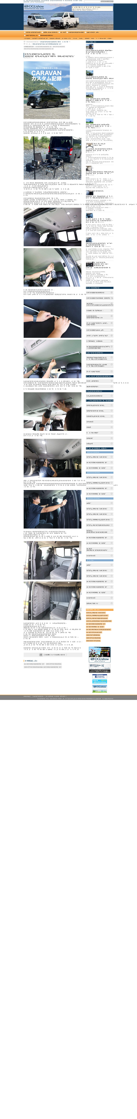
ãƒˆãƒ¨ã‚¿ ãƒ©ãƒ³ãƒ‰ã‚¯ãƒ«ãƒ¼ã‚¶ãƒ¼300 (99, 621)
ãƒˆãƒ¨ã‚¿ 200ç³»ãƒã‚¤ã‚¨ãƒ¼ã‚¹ (96, 612)
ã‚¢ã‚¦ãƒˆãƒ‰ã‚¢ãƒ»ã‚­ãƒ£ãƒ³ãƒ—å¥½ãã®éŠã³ (54, 41)
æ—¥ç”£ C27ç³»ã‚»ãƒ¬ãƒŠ (94, 632)
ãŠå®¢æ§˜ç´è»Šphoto (94, 341)
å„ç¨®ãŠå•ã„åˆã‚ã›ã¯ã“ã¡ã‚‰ (92, 9)
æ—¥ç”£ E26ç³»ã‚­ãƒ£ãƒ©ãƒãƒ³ (44, 46)
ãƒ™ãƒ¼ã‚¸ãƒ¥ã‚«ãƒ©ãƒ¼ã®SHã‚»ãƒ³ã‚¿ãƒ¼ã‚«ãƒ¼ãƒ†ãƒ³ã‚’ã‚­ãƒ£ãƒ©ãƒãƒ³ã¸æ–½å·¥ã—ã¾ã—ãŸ (106, 173)
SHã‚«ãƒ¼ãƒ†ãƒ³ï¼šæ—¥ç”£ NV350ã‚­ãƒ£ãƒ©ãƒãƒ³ (47, 44)
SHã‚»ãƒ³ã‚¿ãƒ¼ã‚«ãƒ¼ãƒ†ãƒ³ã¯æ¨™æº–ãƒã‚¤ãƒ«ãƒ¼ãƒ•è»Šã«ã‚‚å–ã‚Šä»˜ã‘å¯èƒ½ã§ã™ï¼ (99, 245)
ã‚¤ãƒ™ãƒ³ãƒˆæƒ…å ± (32, 35)
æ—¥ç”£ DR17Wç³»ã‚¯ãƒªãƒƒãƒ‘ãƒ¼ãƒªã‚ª (99, 629)
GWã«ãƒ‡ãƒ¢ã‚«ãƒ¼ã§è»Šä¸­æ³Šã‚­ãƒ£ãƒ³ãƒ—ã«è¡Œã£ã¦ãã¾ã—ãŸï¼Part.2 (98, 100)
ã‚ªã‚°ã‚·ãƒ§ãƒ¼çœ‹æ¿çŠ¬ (95, 330)
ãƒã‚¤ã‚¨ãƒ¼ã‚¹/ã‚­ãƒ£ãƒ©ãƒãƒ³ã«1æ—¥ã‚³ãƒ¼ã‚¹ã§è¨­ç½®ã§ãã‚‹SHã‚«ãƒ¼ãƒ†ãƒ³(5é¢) (98, 265)
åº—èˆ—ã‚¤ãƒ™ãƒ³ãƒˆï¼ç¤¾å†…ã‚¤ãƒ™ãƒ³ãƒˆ (97, 323)
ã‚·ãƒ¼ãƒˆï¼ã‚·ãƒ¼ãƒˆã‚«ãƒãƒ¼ (40, 38)
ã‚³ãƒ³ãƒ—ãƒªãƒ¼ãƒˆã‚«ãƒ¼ (33, 32)
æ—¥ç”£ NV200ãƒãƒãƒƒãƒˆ (95, 626)
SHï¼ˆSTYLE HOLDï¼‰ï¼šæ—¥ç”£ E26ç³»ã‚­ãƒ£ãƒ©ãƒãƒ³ (38, 48)
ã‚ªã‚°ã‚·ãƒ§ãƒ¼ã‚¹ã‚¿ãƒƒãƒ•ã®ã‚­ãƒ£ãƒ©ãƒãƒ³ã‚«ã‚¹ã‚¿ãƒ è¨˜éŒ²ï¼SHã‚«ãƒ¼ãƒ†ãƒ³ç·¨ (103, 77)
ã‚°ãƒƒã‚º (110, 38)
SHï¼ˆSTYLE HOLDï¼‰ (59, 46)
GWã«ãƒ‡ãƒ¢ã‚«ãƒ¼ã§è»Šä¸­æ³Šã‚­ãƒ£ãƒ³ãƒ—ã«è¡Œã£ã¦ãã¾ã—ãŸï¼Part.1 (98, 126)
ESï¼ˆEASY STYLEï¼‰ (93, 640)
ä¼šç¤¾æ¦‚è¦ (27, 696)
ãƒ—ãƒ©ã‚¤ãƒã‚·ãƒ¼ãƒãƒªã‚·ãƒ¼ (55, 696)
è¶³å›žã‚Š (87, 38)
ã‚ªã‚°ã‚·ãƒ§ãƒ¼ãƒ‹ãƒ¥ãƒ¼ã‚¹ (96, 292)
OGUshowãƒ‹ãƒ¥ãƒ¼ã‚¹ (46, 35)
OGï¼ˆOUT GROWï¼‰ (93, 635)
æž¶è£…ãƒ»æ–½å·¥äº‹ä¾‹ (51, 32)
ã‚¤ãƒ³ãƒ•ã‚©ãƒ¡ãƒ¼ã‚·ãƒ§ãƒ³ (76, 32)
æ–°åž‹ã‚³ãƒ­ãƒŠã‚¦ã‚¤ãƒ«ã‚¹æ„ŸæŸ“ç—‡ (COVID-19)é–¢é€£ (98, 347)
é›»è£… (93, 38)
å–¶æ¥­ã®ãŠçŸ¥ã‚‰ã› (95, 310)
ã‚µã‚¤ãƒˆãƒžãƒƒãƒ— (38, 696)
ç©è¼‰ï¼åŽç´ (67, 38)
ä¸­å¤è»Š (63, 32)
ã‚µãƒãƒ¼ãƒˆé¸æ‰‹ (93, 32)
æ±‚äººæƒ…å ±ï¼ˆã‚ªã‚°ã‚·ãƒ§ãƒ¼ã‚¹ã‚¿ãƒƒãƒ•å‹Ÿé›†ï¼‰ (100, 304)
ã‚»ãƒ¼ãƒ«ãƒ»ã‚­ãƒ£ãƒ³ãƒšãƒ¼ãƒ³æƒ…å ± (95, 316)
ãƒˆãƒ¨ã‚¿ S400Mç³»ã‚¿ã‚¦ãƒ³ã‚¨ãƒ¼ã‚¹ (97, 615)
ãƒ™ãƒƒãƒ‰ (27, 38)
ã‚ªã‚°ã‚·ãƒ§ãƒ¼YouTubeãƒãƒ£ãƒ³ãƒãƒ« (100, 298)
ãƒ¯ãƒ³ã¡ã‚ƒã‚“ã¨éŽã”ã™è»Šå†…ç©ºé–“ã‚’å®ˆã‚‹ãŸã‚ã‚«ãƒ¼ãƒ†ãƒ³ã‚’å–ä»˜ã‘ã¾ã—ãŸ (99, 220)
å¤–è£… (81, 38)
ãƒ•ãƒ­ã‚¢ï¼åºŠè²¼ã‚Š (55, 38)
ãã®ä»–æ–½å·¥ (101, 38)
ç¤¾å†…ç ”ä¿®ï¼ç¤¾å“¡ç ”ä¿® (97, 335)
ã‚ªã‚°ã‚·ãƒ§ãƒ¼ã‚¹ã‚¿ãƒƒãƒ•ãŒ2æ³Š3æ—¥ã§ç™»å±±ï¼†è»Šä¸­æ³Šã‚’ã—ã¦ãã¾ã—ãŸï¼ (99, 52)
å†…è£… (76, 38)
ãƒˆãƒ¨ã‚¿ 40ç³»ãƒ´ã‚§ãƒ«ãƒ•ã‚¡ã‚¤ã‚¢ (97, 618)
